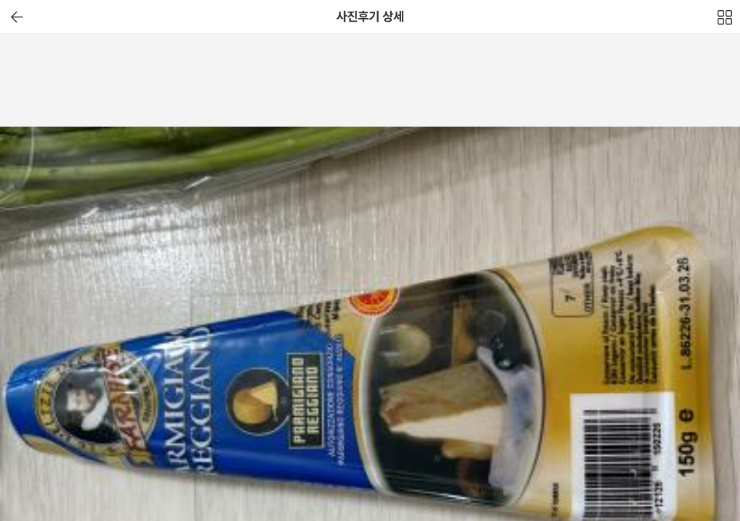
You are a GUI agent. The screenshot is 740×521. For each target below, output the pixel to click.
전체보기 (725, 21)
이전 (17, 17)
